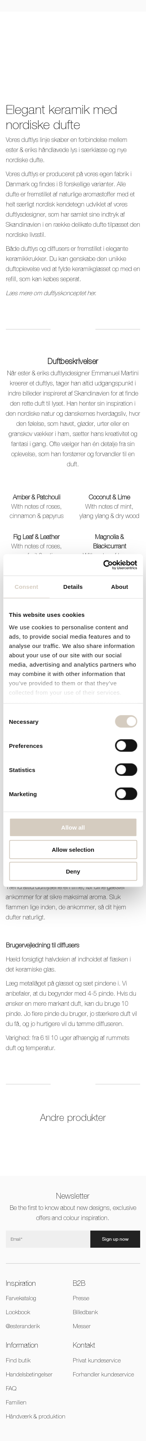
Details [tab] (73, 586)
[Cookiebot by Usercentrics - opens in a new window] (104, 565)
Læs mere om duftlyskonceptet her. (51, 292)
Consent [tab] (26, 586)
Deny (73, 871)
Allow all (73, 827)
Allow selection (73, 849)
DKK (93, 24)
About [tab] (119, 586)
